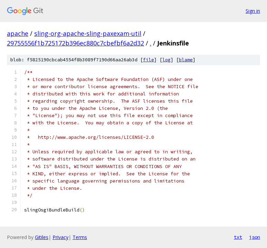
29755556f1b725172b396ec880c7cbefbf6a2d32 (75, 43)
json (254, 237)
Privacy (60, 237)
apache (17, 33)
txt (238, 237)
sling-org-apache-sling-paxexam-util (87, 33)
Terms (80, 237)
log (166, 60)
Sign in (253, 11)
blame (186, 60)
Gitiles (41, 237)
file (148, 60)
